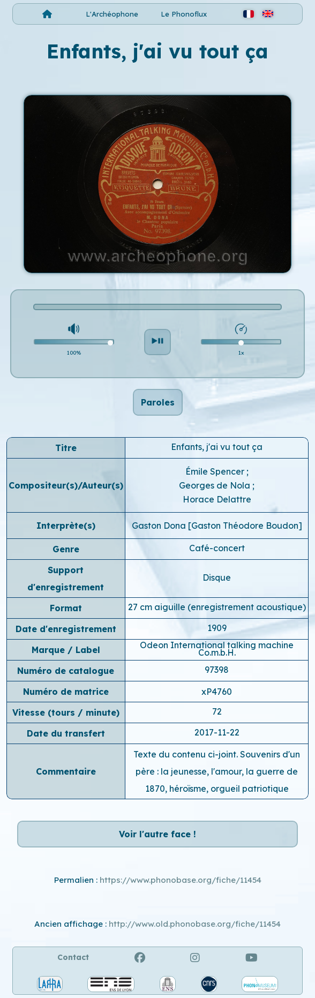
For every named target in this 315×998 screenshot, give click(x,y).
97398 (217, 669)
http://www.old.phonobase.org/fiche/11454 (195, 924)
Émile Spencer (215, 471)
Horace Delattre (217, 499)
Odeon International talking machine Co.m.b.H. (217, 649)
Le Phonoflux (184, 14)
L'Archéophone (112, 14)
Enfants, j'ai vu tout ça (216, 446)
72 (217, 711)
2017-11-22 (216, 732)
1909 (217, 627)
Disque (216, 577)
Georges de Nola (215, 485)
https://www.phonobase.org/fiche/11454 (180, 880)
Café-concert (217, 548)
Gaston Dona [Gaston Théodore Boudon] (217, 525)
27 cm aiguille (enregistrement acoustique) (217, 607)
